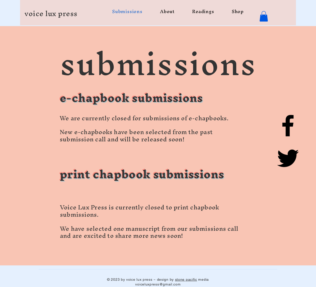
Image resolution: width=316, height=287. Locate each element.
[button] (263, 16)
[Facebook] (288, 125)
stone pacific (186, 279)
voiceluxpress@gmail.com (158, 284)
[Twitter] (288, 158)
